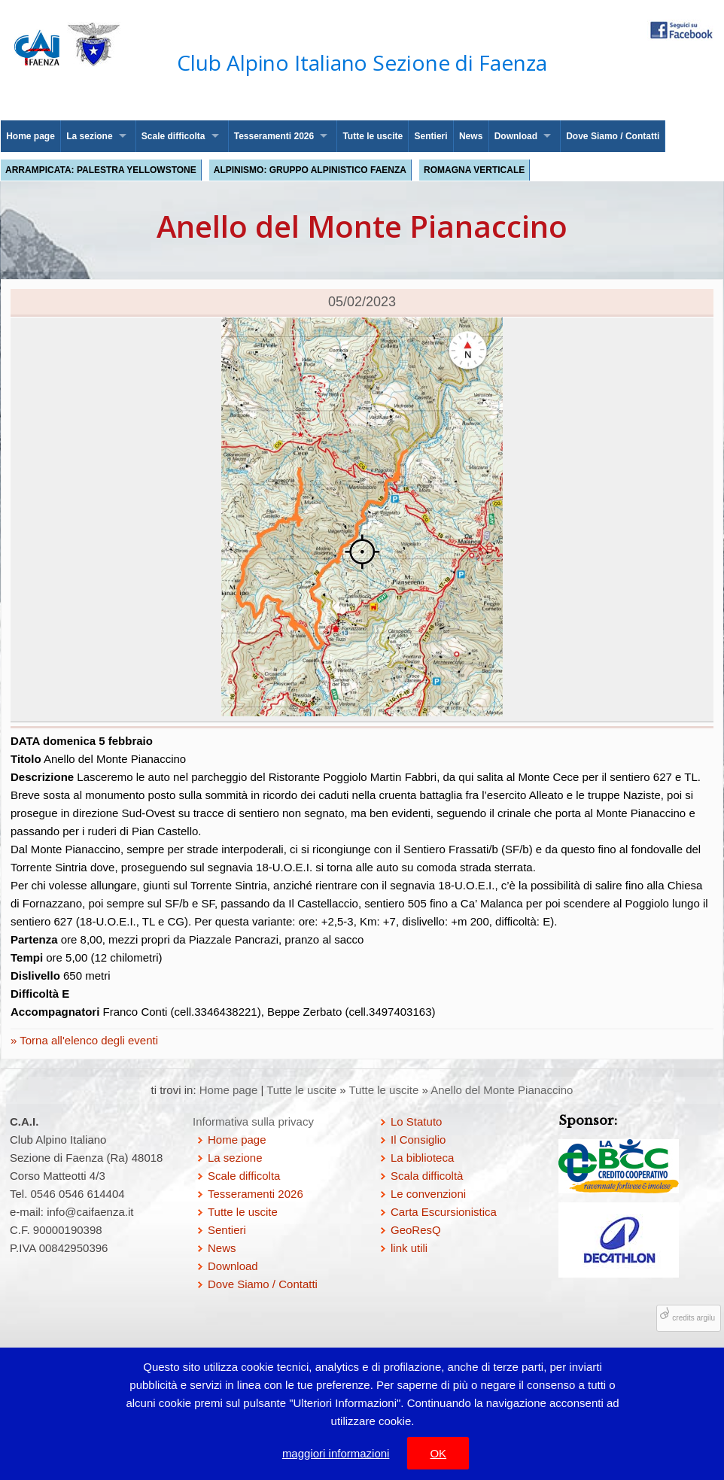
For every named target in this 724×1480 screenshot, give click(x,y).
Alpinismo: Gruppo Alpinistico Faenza (310, 170)
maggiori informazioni (336, 1453)
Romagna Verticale (474, 170)
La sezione (89, 136)
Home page (30, 136)
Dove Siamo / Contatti (612, 136)
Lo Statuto (416, 1121)
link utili (409, 1247)
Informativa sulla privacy (253, 1121)
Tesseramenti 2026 (274, 136)
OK (438, 1453)
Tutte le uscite (372, 136)
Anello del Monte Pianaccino (501, 1089)
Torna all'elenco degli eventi (87, 1040)
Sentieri (431, 136)
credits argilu (693, 1318)
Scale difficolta (173, 136)
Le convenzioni (428, 1193)
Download (515, 136)
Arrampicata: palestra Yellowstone (100, 170)
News (470, 136)
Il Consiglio (418, 1139)
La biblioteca (422, 1157)
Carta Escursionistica (444, 1211)
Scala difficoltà (427, 1175)
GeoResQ (416, 1229)
